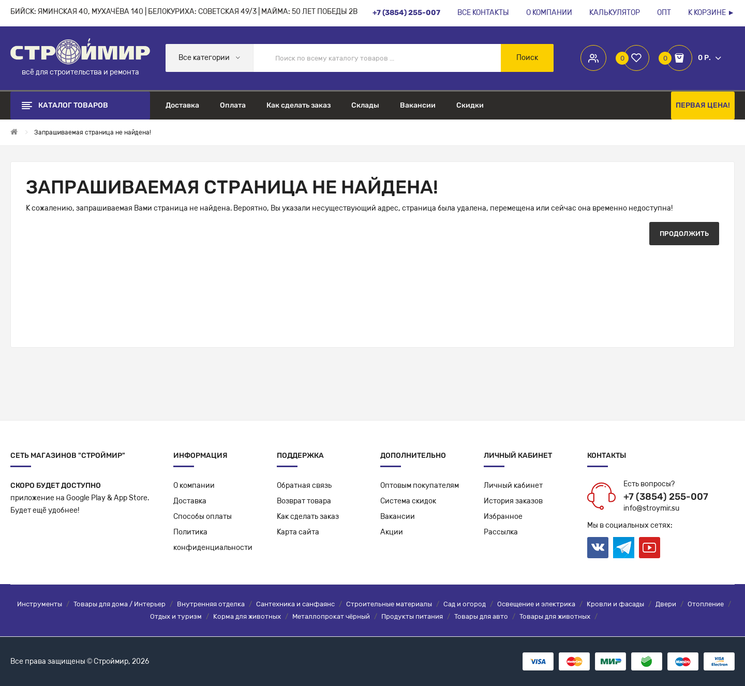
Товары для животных (554, 616)
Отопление (706, 604)
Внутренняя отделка (211, 604)
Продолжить (684, 233)
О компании (194, 485)
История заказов (513, 501)
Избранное (503, 516)
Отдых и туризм (176, 616)
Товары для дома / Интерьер (119, 604)
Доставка (189, 501)
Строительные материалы (389, 604)
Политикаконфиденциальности (212, 540)
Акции (391, 532)
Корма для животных (247, 616)
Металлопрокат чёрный (331, 616)
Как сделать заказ (308, 516)
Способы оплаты (202, 516)
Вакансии (397, 516)
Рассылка (501, 532)
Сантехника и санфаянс (295, 604)
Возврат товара (304, 501)
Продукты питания (412, 616)
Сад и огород (464, 604)
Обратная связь (304, 485)
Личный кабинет (513, 485)
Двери (665, 604)
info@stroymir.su (651, 508)
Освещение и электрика (536, 604)
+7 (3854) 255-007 (665, 496)
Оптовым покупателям (419, 485)
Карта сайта (298, 532)
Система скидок (408, 501)
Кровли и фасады (615, 604)
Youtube (649, 547)
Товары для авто (481, 616)
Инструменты (39, 604)
